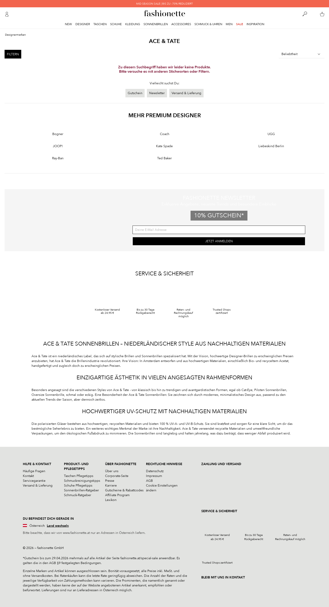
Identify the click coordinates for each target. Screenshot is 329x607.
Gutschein (135, 93)
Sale (239, 24)
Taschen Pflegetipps (78, 476)
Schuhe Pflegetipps (78, 485)
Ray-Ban (58, 158)
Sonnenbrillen (155, 24)
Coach (164, 134)
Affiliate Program (117, 495)
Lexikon (111, 500)
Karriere (111, 485)
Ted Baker (164, 158)
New (68, 24)
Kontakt (28, 476)
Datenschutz (155, 471)
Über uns (111, 471)
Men (229, 24)
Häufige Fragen (34, 471)
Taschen (100, 24)
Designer (82, 24)
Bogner (57, 134)
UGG (271, 134)
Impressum (154, 476)
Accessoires (181, 24)
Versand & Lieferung (186, 93)
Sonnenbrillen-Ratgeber (81, 490)
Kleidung (132, 24)
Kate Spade (164, 146)
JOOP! (58, 146)
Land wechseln (58, 526)
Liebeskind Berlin (271, 146)
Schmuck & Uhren (208, 24)
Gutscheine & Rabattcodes (124, 490)
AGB (149, 481)
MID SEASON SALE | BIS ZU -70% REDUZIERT (164, 3)
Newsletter (157, 93)
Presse (109, 481)
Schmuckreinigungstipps (82, 481)
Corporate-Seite (116, 476)
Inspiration (255, 24)
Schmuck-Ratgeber (77, 495)
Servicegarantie (34, 481)
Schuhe (116, 24)
